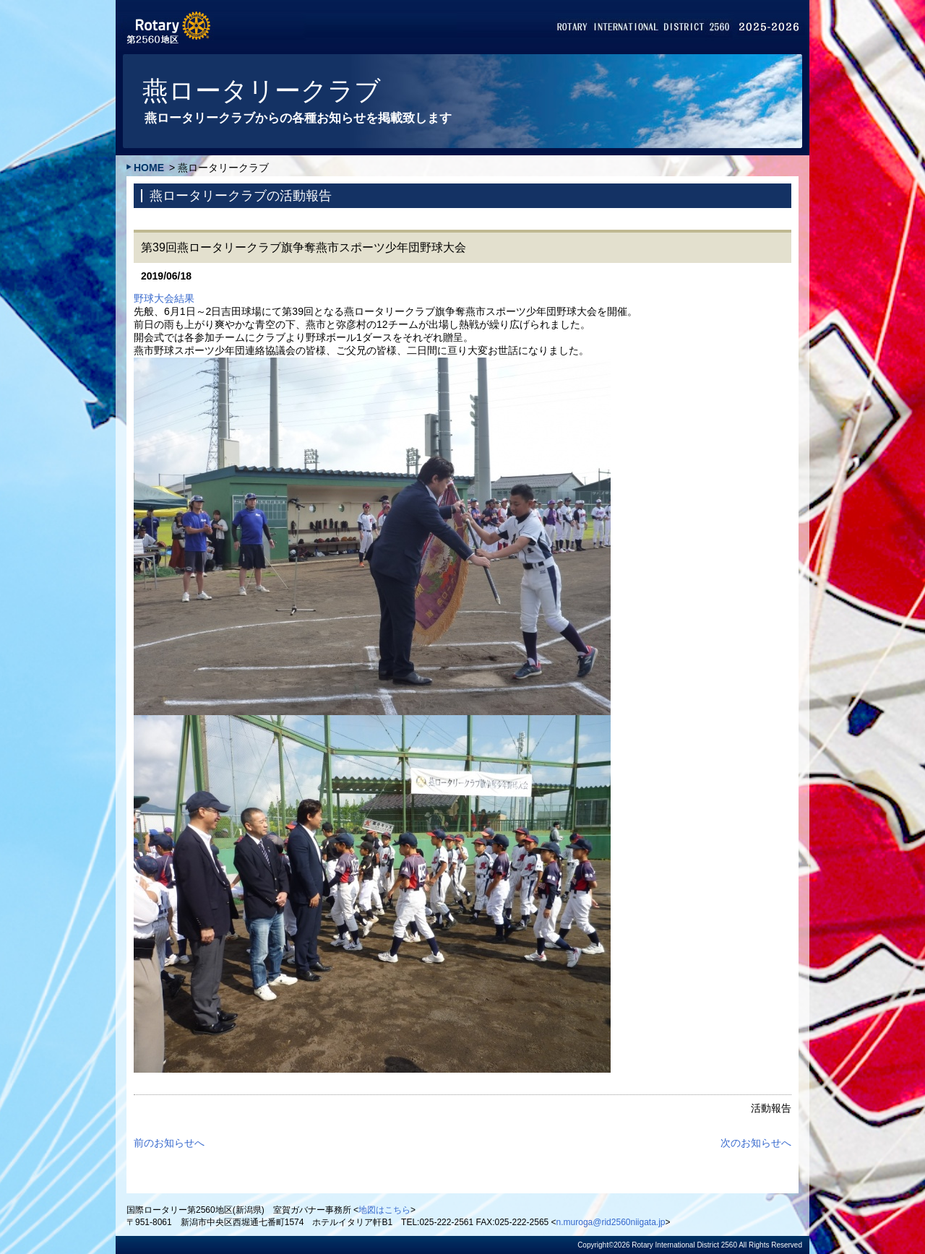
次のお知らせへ (755, 1143)
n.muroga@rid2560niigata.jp (611, 1222)
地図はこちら (384, 1210)
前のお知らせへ (169, 1143)
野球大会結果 (164, 298)
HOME (149, 168)
